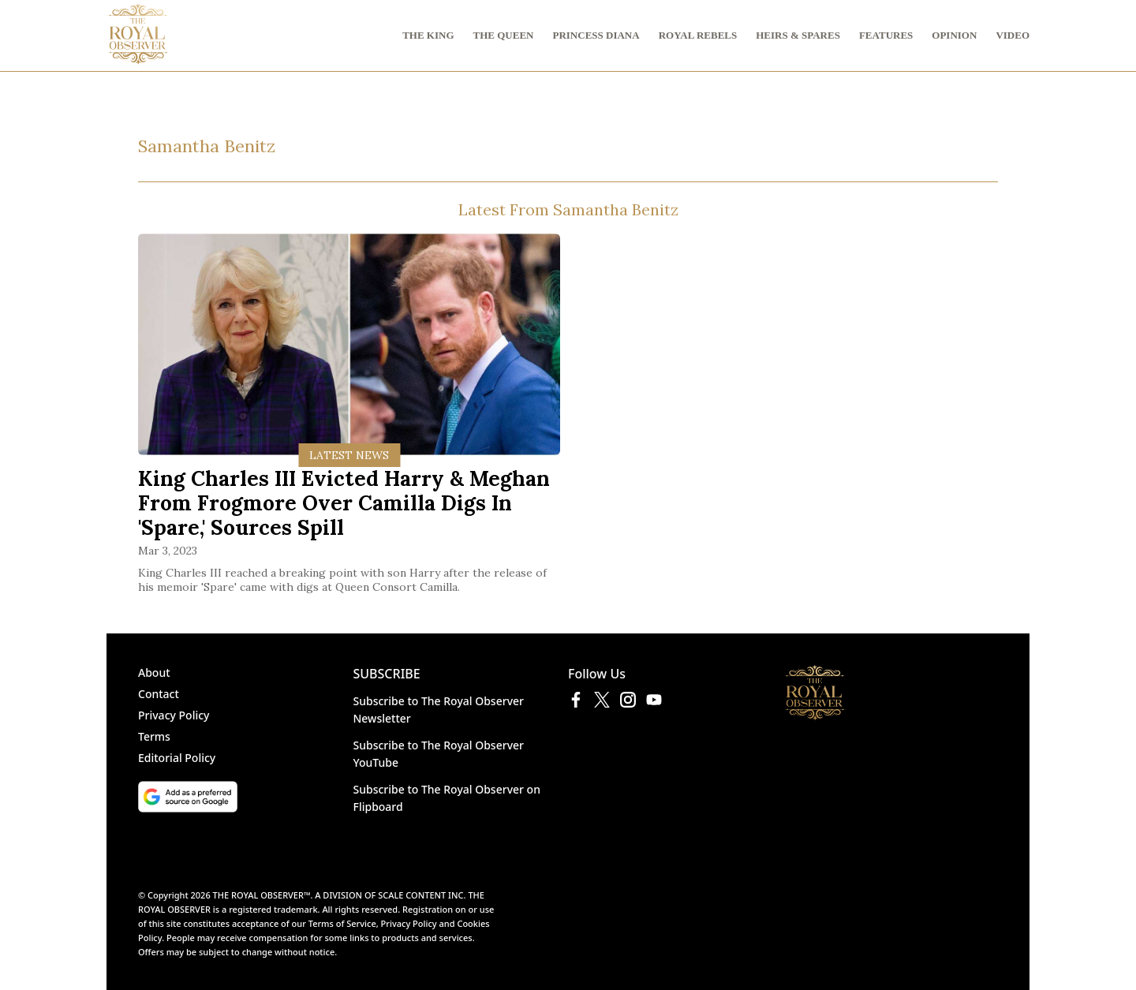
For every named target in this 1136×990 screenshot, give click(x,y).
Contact (158, 693)
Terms (154, 736)
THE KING (428, 35)
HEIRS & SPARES (798, 35)
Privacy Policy (173, 715)
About (154, 672)
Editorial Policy (176, 757)
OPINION (954, 35)
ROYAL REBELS (698, 35)
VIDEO (1013, 35)
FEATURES (886, 35)
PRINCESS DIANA (595, 35)
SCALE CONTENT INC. (421, 895)
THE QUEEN (503, 35)
